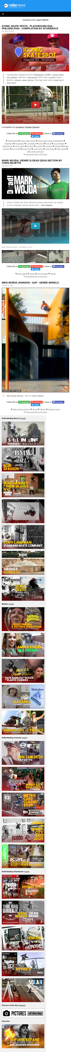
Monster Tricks (54, 409)
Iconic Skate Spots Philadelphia (50, 141)
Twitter (36, 136)
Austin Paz (58, 80)
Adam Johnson (28, 80)
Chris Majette (12, 77)
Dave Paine (19, 146)
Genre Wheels (37, 396)
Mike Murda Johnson (35, 152)
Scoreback (19, 127)
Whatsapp (25, 133)
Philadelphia (39, 75)
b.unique (39, 146)
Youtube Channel (32, 127)
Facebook (59, 133)
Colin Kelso (38, 149)
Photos (43, 409)
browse (22, 1005)
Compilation (31, 144)
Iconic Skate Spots (27, 141)
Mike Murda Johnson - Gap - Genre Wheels (30, 282)
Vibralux (17, 80)
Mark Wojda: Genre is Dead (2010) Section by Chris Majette (32, 161)
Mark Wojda (22, 274)
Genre (61, 75)
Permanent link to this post (36, 154)
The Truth (39, 80)
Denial (55, 75)
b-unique (52, 77)
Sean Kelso (11, 83)
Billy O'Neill (61, 149)
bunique (30, 146)
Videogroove (32, 77)
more (23, 418)
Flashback (9, 144)
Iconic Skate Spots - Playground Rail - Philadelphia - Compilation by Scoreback (30, 27)
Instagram (38, 133)
